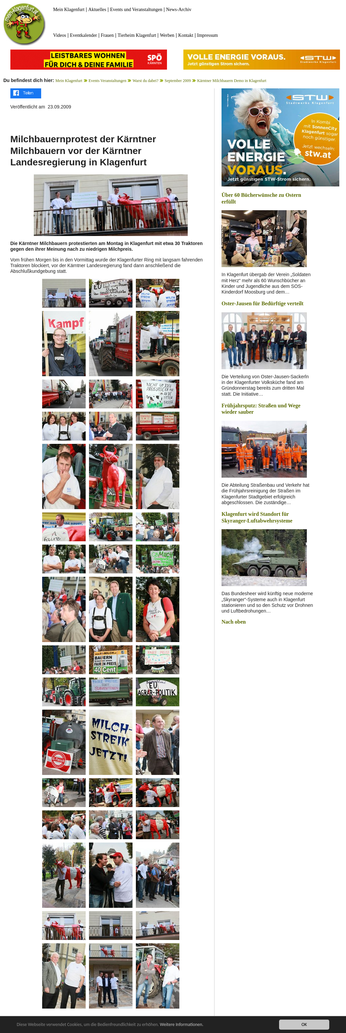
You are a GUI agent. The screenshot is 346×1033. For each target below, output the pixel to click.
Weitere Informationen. (181, 1025)
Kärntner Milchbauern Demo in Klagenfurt (231, 80)
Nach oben (234, 622)
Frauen (107, 35)
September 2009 (178, 80)
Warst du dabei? (145, 80)
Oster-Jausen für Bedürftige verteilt (263, 303)
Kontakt (185, 35)
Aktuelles (97, 9)
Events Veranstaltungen (107, 80)
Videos (59, 35)
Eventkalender (83, 35)
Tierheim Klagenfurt (137, 35)
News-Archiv (178, 9)
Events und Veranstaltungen (136, 9)
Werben (167, 35)
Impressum (207, 35)
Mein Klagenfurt (69, 9)
